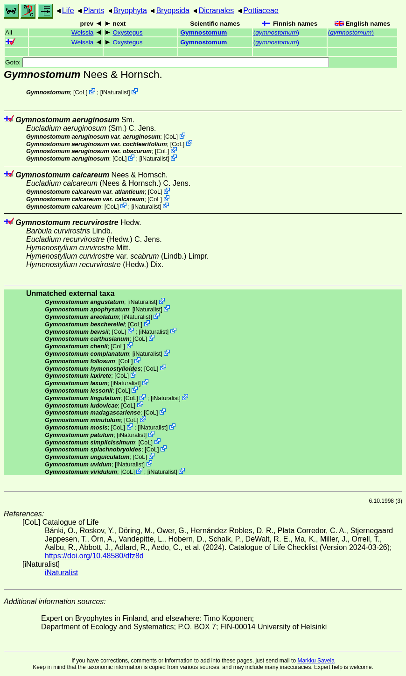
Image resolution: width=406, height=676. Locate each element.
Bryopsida (172, 10)
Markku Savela (315, 660)
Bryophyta (130, 10)
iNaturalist (115, 92)
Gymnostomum (204, 32)
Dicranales (216, 10)
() (276, 32)
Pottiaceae (261, 10)
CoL (80, 92)
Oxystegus (127, 32)
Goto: (167, 62)
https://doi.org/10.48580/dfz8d (94, 556)
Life (68, 10)
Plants (93, 10)
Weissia (82, 32)
